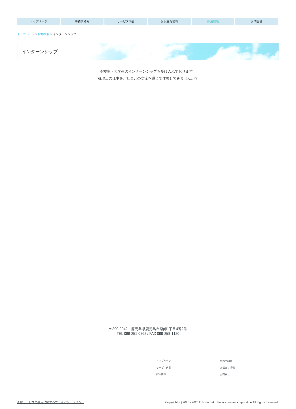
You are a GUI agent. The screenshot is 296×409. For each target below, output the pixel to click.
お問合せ (256, 21)
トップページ (38, 21)
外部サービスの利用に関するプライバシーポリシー (50, 402)
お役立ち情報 (169, 21)
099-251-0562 (135, 334)
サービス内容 (126, 21)
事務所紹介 (82, 21)
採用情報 (213, 21)
